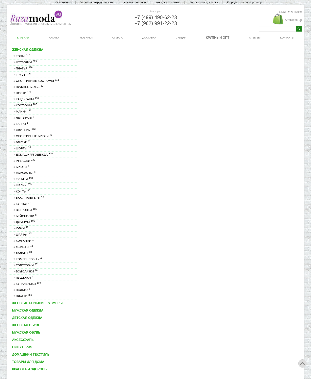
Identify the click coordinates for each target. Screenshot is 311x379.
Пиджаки (24, 277)
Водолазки (26, 271)
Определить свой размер (244, 2)
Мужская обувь (26, 332)
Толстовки (27, 265)
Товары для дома (28, 362)
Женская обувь (26, 325)
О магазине (63, 2)
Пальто (23, 289)
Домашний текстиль (31, 354)
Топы (22, 56)
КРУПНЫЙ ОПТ (217, 37)
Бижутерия (22, 347)
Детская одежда (27, 317)
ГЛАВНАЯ (23, 37)
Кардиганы (27, 99)
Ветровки (26, 210)
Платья (24, 68)
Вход (282, 11)
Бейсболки (27, 216)
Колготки (24, 240)
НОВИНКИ (86, 37)
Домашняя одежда (34, 154)
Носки (23, 93)
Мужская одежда (27, 310)
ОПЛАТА (117, 37)
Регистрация (294, 11)
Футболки (26, 62)
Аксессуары (23, 339)
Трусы (23, 74)
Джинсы (25, 222)
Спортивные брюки (34, 136)
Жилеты (24, 246)
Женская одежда (27, 49)
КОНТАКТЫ (287, 37)
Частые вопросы (135, 2)
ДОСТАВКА (149, 37)
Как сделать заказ (168, 2)
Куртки (23, 203)
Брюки (22, 166)
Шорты (23, 148)
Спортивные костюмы (37, 80)
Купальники (28, 283)
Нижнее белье (29, 86)
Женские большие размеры (37, 303)
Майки (23, 111)
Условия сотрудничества (97, 2)
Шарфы (24, 234)
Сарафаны (26, 173)
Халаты (24, 253)
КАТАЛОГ (54, 37)
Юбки (22, 228)
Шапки (23, 185)
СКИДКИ (181, 37)
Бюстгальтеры (30, 197)
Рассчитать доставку (203, 2)
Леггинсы (25, 117)
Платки (24, 296)
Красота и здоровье (30, 369)
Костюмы (26, 105)
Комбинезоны (28, 259)
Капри (22, 123)
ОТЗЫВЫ (254, 37)
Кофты (23, 191)
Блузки (22, 142)
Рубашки (25, 160)
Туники (24, 179)
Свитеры (25, 130)
